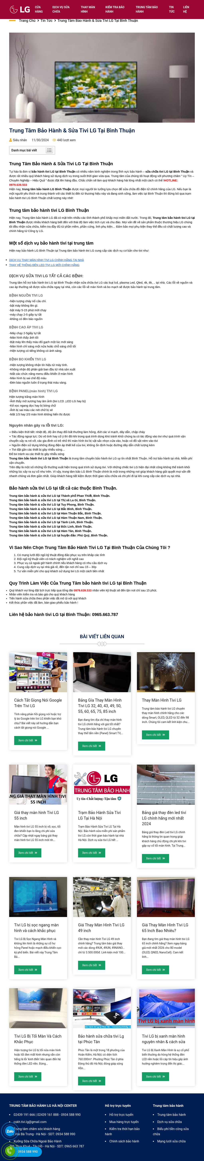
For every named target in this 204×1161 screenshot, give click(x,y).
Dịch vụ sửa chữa (61, 9)
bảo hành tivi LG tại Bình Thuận (57, 614)
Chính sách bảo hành (124, 1141)
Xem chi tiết (27, 740)
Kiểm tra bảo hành (115, 9)
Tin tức (172, 9)
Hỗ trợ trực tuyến (121, 1115)
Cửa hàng (39, 9)
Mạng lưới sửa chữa (171, 1141)
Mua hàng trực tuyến (124, 1122)
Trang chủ (27, 20)
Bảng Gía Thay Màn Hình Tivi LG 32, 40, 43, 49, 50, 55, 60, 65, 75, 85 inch (100, 706)
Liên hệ (186, 9)
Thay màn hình (88, 9)
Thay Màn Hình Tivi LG (161, 700)
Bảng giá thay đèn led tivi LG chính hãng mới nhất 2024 (164, 818)
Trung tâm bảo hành (147, 9)
